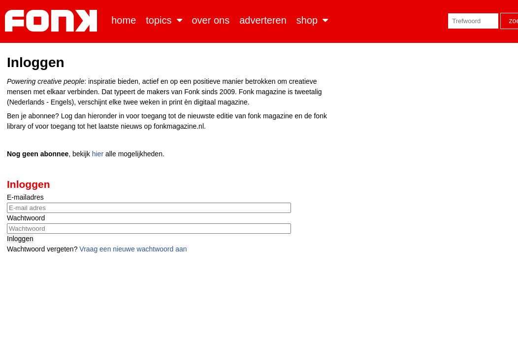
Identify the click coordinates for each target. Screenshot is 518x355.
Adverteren (263, 20)
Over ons (211, 20)
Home (123, 20)
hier (97, 154)
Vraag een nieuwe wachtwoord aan (133, 249)
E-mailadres (25, 197)
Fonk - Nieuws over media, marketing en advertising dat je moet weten (53, 21)
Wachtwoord (26, 218)
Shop (307, 20)
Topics (158, 20)
